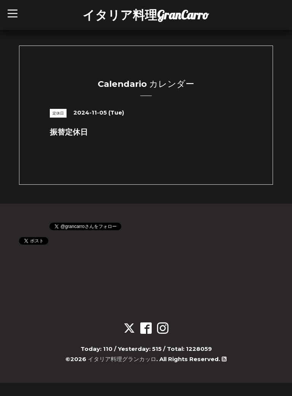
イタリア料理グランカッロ (122, 359)
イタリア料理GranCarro (146, 14)
